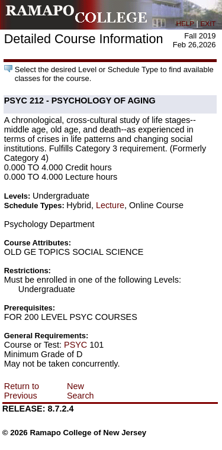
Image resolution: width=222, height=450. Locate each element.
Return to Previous (21, 390)
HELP (185, 23)
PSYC (75, 344)
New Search (80, 390)
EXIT (208, 23)
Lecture (110, 205)
